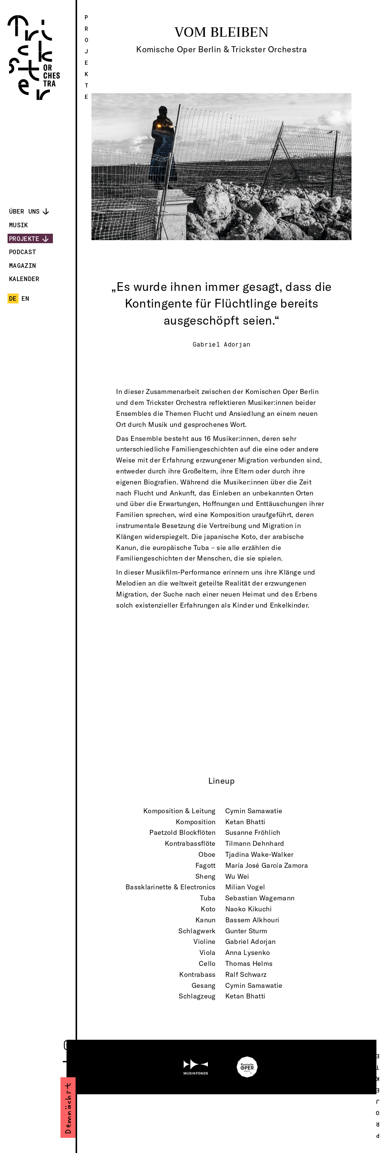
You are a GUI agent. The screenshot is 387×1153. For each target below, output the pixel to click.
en (25, 298)
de (13, 298)
